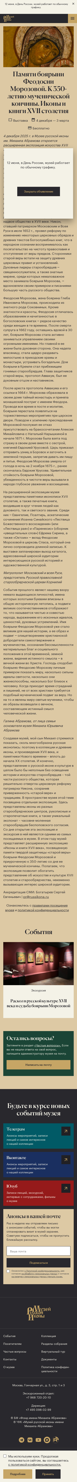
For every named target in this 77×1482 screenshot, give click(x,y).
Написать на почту (38, 1064)
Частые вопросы (14, 1351)
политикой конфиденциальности (43, 909)
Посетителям (12, 1343)
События (9, 1335)
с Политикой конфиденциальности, (42, 1270)
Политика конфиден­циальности (55, 1368)
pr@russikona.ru (36, 896)
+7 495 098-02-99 (38, 1409)
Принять (48, 1474)
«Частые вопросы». (47, 1045)
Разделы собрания (54, 1343)
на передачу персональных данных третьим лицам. (37, 1276)
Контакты (9, 1359)
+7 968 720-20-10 (38, 1397)
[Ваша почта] (38, 1251)
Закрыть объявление (38, 191)
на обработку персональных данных (39, 1273)
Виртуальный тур (53, 1351)
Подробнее (17, 1474)
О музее (9, 1366)
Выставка (20, 120)
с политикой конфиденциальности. (34, 1463)
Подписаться (39, 1262)
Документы (49, 1359)
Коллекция (48, 1335)
